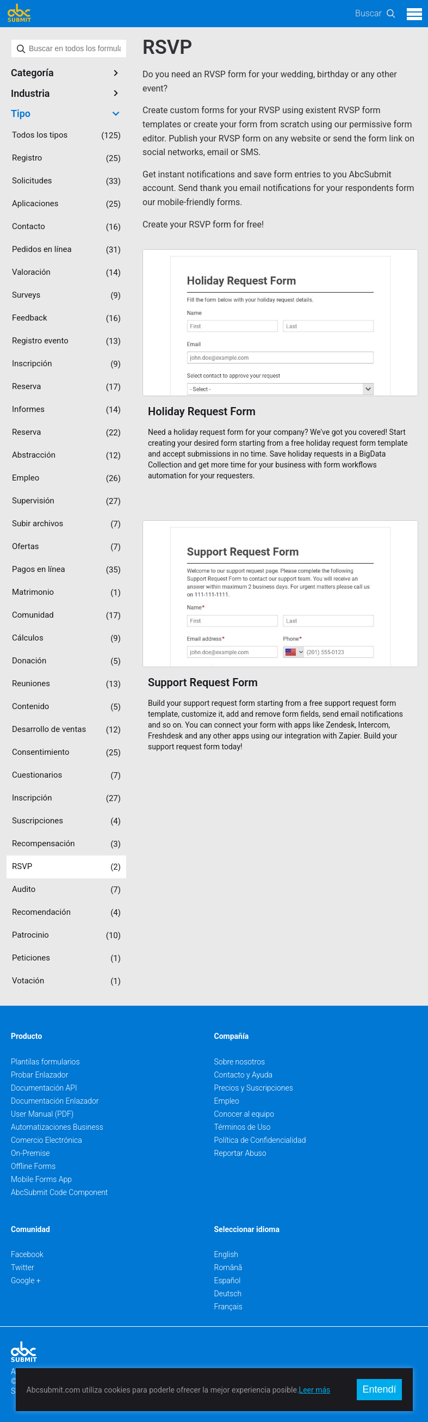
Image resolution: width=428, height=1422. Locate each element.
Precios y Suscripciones (253, 1088)
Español (227, 1280)
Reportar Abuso (240, 1153)
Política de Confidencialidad (260, 1140)
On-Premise (30, 1153)
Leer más (315, 1390)
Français (228, 1306)
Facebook (27, 1254)
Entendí (379, 1389)
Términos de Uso (242, 1127)
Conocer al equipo (244, 1114)
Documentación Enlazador (55, 1101)
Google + (26, 1280)
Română (228, 1267)
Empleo (226, 1101)
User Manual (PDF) (42, 1114)
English (226, 1254)
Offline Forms (33, 1166)
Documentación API (44, 1088)
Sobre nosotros (239, 1061)
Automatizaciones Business (57, 1127)
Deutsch (228, 1293)
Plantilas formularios (45, 1061)
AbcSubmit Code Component (59, 1192)
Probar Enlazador (39, 1074)
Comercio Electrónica (46, 1140)
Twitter (22, 1267)
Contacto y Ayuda (243, 1074)
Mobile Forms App (41, 1179)
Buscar (368, 13)
